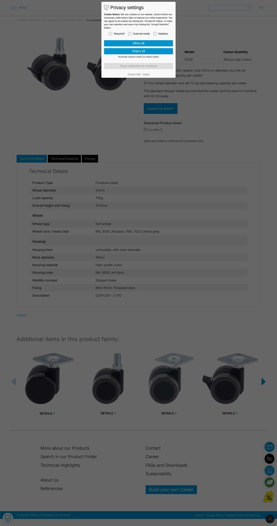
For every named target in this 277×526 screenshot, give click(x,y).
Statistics (160, 33)
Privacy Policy (134, 74)
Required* (117, 33)
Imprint (146, 74)
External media (139, 33)
